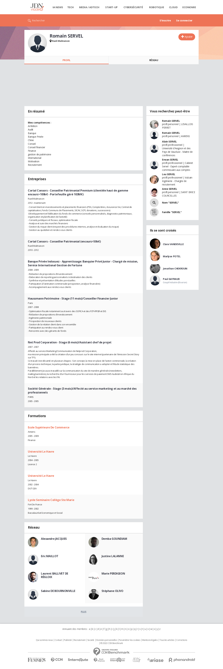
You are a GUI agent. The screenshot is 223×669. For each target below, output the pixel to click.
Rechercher (38, 20)
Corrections (181, 640)
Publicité (68, 640)
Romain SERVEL (171, 120)
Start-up (111, 7)
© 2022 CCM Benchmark (111, 643)
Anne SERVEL (169, 188)
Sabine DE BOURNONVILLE (58, 591)
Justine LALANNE (113, 556)
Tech (70, 7)
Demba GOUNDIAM (114, 539)
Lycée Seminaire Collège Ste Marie (51, 500)
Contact (58, 640)
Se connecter (184, 20)
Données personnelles (106, 640)
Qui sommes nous (44, 640)
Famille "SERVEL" (172, 212)
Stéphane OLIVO (112, 591)
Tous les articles (167, 640)
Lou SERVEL (168, 174)
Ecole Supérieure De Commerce (48, 427)
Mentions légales (149, 640)
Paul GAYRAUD (171, 279)
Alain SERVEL (169, 141)
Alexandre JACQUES (54, 539)
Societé (90, 640)
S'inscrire (165, 20)
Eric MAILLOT (49, 556)
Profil (66, 60)
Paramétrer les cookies (129, 640)
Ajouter (189, 36)
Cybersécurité (133, 7)
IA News (58, 7)
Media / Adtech (89, 7)
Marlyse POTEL (172, 256)
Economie (189, 7)
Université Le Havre (41, 451)
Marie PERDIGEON (113, 573)
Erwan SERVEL (170, 159)
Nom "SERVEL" (170, 202)
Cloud (173, 7)
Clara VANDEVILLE (173, 244)
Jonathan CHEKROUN (175, 268)
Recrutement (79, 640)
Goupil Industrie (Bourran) (175, 282)
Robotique (156, 7)
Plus (83, 611)
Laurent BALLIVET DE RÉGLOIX (54, 575)
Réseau (153, 60)
